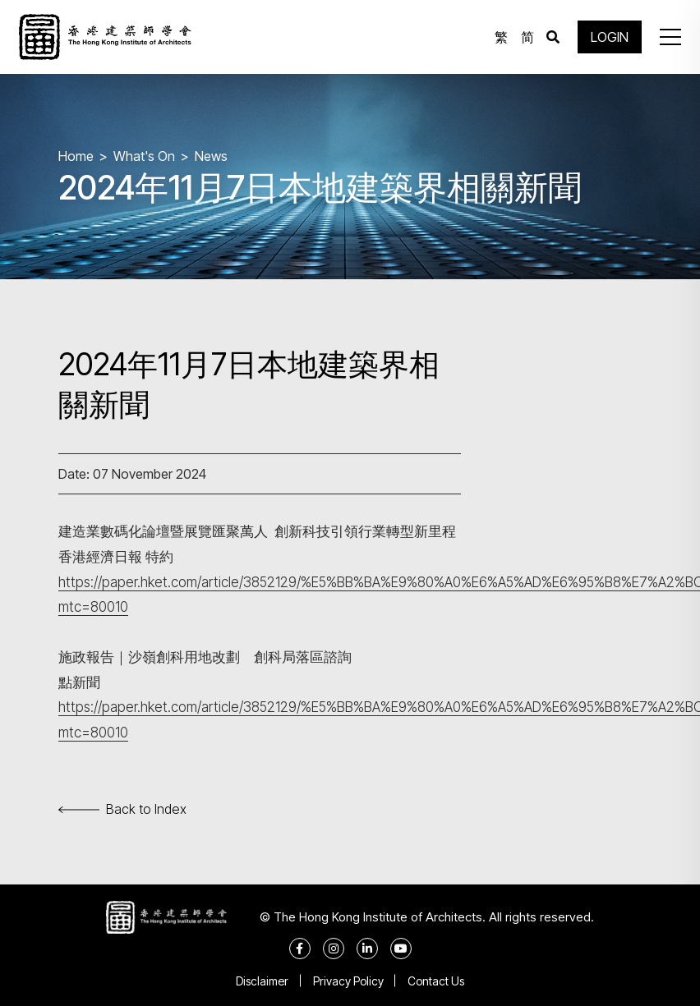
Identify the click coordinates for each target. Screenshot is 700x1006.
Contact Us (436, 981)
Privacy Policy (348, 981)
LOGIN (610, 37)
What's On (144, 156)
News (211, 156)
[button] (670, 37)
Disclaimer (262, 981)
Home (76, 156)
